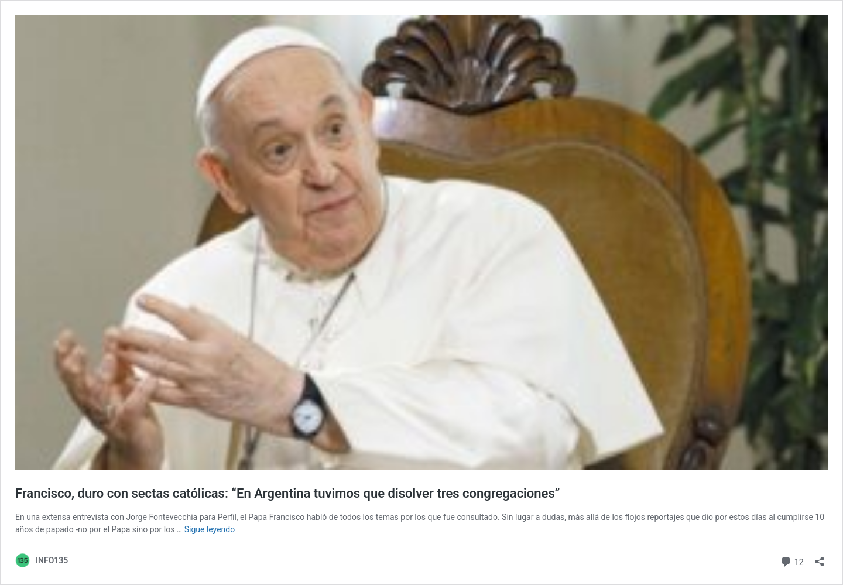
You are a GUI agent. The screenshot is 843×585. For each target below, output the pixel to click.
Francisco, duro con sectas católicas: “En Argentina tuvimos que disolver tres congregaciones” (287, 493)
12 (791, 560)
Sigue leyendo (209, 529)
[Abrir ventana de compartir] (819, 558)
